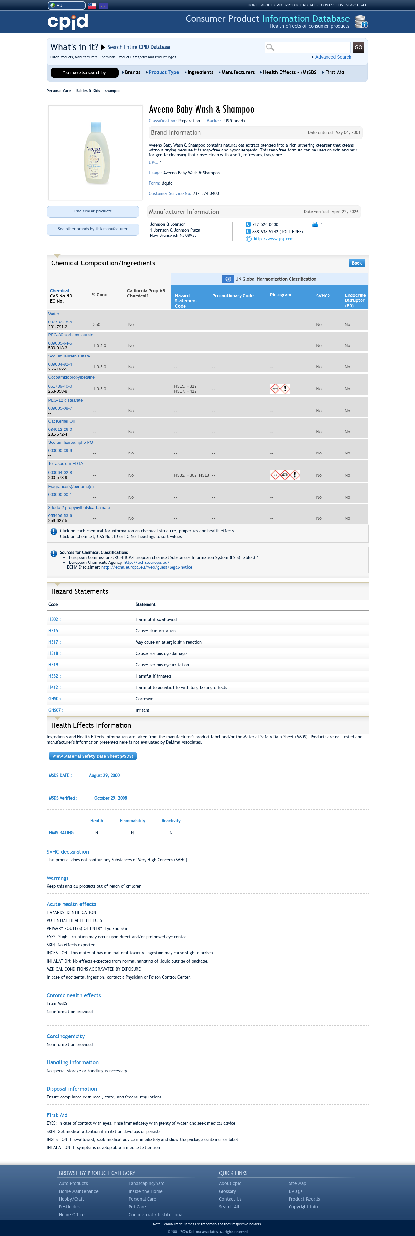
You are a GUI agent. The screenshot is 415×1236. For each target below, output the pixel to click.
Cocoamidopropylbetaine (71, 377)
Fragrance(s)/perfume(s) (71, 486)
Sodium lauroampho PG (70, 442)
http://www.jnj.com (274, 238)
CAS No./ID (61, 295)
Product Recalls (304, 1199)
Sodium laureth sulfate (69, 356)
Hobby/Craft (71, 1199)
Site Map (297, 1183)
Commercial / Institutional (156, 1214)
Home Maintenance (79, 1191)
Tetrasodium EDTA (65, 463)
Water (53, 313)
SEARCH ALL (356, 5)
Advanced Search (333, 57)
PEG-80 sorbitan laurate (70, 335)
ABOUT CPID (271, 5)
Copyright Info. (304, 1206)
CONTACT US (332, 5)
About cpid (230, 1183)
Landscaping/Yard (147, 1183)
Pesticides (69, 1206)
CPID (68, 22)
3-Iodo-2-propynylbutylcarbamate (79, 507)
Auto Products (73, 1183)
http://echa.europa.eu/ (147, 562)
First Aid (334, 72)
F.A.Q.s (295, 1191)
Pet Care (137, 1206)
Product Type (164, 72)
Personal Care (142, 1199)
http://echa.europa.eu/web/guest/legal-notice (146, 567)
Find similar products (93, 211)
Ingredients (200, 72)
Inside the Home (146, 1191)
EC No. (57, 301)
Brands (132, 72)
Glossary (227, 1191)
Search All (229, 1206)
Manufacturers (238, 72)
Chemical (59, 290)
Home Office (72, 1214)
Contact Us (230, 1199)
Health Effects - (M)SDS (290, 72)
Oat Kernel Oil (61, 421)
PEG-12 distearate (65, 400)
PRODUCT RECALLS (301, 5)
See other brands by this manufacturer (93, 229)
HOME (253, 5)
